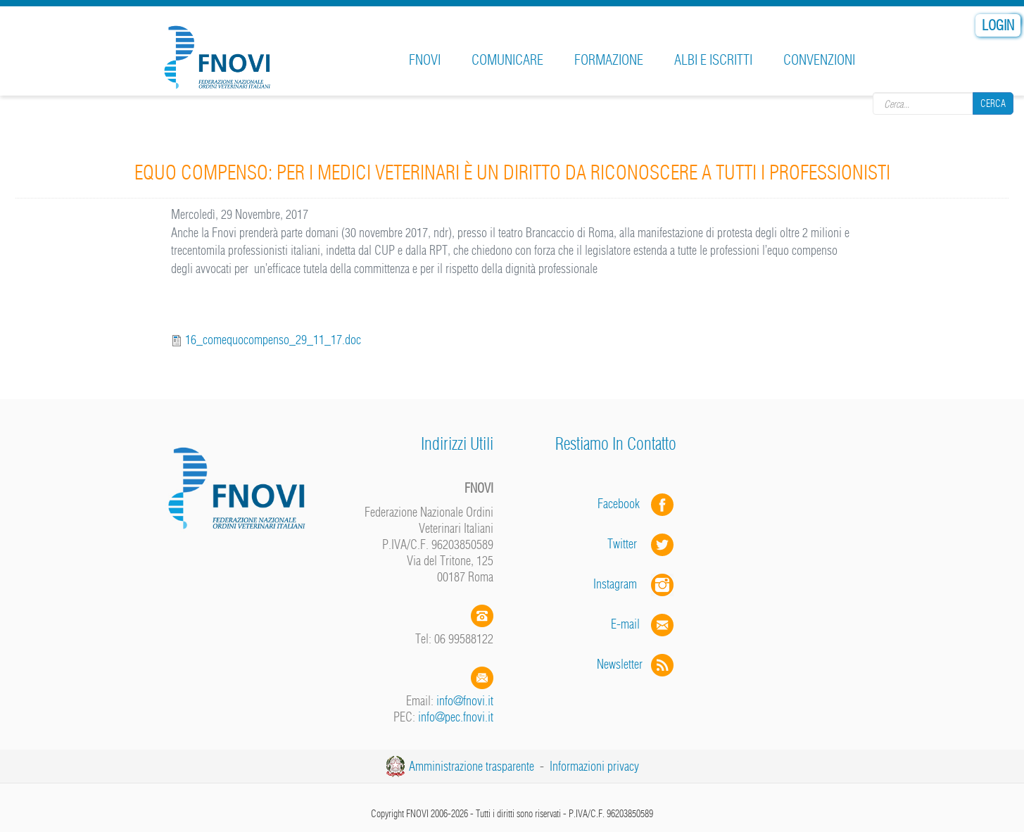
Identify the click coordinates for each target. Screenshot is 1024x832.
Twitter (641, 544)
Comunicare (507, 59)
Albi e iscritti (713, 59)
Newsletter (636, 664)
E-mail (625, 624)
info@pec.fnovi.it (455, 717)
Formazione (608, 59)
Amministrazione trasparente (471, 766)
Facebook (623, 504)
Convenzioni (819, 59)
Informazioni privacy (594, 766)
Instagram (634, 584)
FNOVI (425, 59)
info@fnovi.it (464, 701)
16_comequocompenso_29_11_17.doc (273, 340)
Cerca (993, 103)
